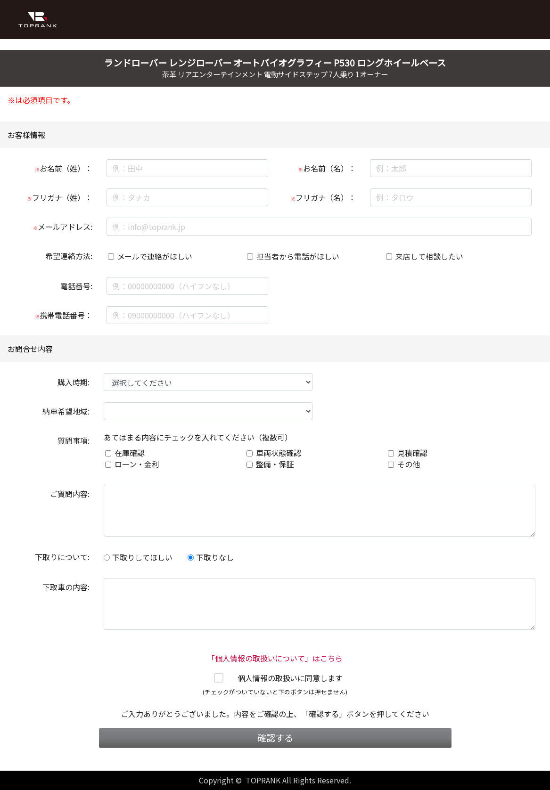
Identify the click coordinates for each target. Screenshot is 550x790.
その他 (408, 464)
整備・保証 (275, 464)
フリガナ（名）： (323, 197)
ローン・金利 (137, 464)
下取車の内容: (66, 587)
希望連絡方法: (68, 255)
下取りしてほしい (138, 557)
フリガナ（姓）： (59, 197)
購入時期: (73, 382)
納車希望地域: (66, 411)
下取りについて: (62, 556)
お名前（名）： (327, 168)
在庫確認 (130, 452)
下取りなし (211, 557)
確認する (275, 737)
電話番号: (76, 286)
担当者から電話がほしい (297, 256)
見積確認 (412, 452)
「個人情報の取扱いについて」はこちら (275, 658)
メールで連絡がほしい (155, 256)
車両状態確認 (278, 452)
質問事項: (73, 440)
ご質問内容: (70, 493)
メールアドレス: (62, 226)
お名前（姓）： (63, 168)
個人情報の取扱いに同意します (290, 678)
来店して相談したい (429, 256)
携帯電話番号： (63, 315)
